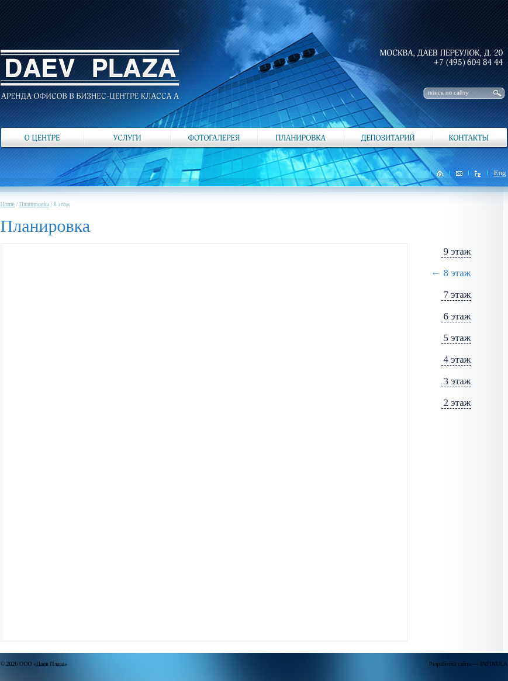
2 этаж (457, 402)
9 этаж (457, 251)
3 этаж (457, 381)
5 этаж (457, 337)
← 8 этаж (451, 273)
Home (8, 204)
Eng (500, 172)
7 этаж (457, 294)
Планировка (34, 204)
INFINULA (493, 664)
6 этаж (457, 316)
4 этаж (457, 359)
